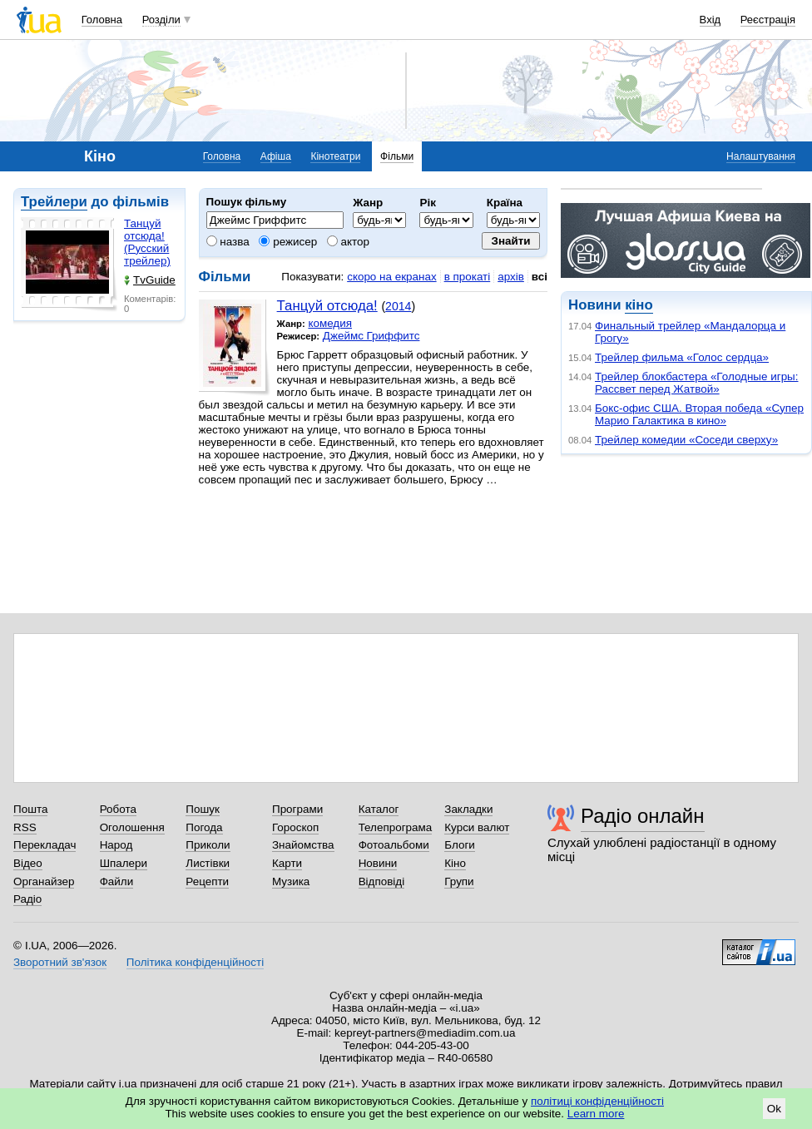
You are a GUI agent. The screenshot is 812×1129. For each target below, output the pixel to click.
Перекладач (44, 845)
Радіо (27, 899)
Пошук (203, 809)
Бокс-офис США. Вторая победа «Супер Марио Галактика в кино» (699, 414)
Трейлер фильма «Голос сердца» (682, 357)
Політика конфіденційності (195, 962)
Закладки (468, 809)
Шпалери (123, 863)
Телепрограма (396, 827)
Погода (204, 827)
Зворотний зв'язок (59, 962)
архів (511, 276)
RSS (25, 827)
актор (348, 241)
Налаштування (760, 156)
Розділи (161, 19)
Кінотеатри (335, 156)
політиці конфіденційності (597, 1101)
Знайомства (303, 845)
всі (539, 276)
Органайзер (43, 881)
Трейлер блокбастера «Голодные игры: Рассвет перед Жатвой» (697, 382)
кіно (638, 305)
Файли (117, 881)
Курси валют (476, 827)
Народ (116, 845)
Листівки (208, 863)
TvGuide (150, 280)
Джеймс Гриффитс (371, 335)
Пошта (30, 809)
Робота (118, 809)
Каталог (379, 809)
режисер (288, 241)
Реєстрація (767, 19)
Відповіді (382, 881)
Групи (458, 881)
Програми (297, 809)
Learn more (596, 1113)
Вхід (710, 19)
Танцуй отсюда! (327, 306)
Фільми (396, 156)
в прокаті (467, 276)
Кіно (455, 863)
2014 (398, 306)
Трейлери (54, 202)
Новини (378, 863)
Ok (774, 1108)
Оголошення (132, 827)
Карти (287, 863)
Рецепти (207, 881)
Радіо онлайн (643, 816)
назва (228, 241)
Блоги (459, 845)
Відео (27, 863)
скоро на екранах (391, 276)
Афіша (275, 156)
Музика (290, 881)
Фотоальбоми (394, 845)
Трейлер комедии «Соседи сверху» (686, 439)
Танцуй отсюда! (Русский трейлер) (147, 242)
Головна (102, 19)
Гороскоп (295, 827)
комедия (330, 323)
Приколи (208, 845)
